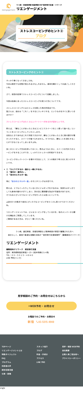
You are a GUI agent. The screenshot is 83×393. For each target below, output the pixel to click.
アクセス (40, 358)
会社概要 (66, 350)
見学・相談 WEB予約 (71, 346)
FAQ (3, 358)
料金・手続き (42, 354)
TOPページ (6, 346)
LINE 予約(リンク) (13, 257)
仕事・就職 (6, 373)
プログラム (6, 362)
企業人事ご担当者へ (70, 354)
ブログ (39, 350)
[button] (77, 25)
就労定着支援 (7, 369)
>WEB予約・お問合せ (41, 306)
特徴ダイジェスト (9, 354)
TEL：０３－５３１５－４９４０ (19, 255)
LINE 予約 (41, 362)
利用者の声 (6, 366)
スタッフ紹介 (42, 346)
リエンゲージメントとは (12, 350)
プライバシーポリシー (71, 358)
